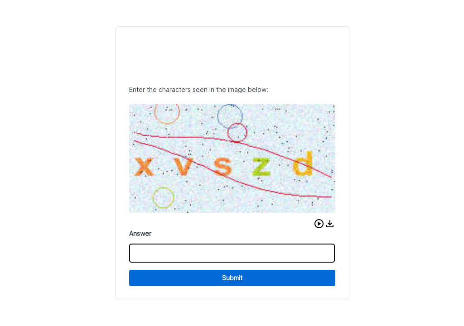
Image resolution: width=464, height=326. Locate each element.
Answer (140, 233)
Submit (232, 278)
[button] (319, 223)
